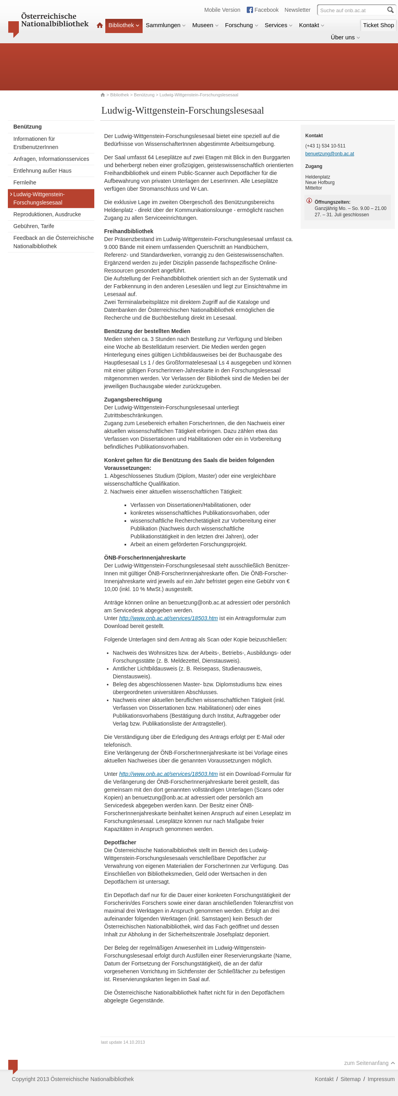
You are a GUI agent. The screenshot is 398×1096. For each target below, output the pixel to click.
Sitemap (351, 1079)
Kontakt (312, 25)
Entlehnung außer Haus (42, 171)
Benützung (144, 94)
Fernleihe (24, 182)
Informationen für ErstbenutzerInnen (35, 143)
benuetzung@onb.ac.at (329, 154)
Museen (205, 25)
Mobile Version (222, 10)
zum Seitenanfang (369, 1063)
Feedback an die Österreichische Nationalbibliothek (53, 242)
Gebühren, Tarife (33, 226)
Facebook (267, 10)
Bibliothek (123, 25)
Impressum (381, 1079)
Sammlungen (166, 25)
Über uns (345, 37)
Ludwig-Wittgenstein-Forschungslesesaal (37, 198)
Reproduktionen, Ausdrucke (47, 214)
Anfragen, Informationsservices (51, 159)
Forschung (242, 25)
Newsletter (297, 10)
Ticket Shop (378, 25)
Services (279, 25)
